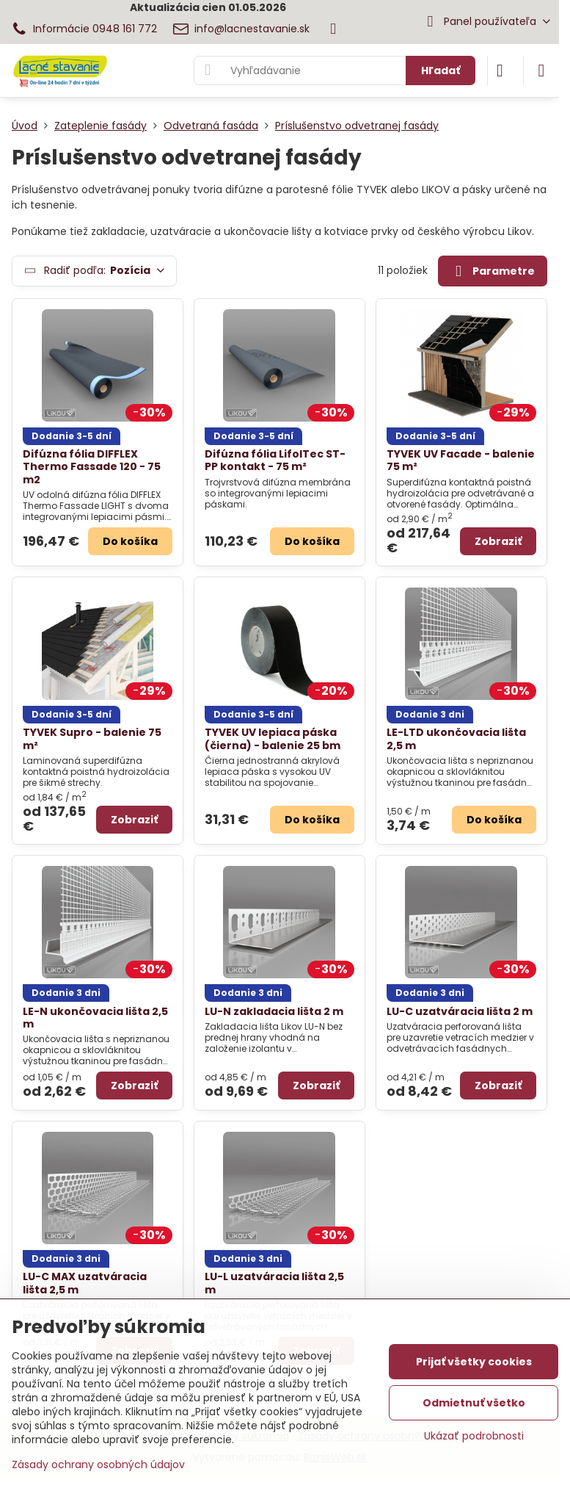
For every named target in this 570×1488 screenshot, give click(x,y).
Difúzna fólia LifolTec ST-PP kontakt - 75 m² (275, 460)
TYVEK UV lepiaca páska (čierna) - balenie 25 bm (272, 739)
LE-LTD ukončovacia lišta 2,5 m (456, 739)
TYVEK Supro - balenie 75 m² (92, 739)
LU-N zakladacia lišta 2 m (274, 1011)
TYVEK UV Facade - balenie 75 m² (461, 460)
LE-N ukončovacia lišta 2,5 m (95, 1018)
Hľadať (440, 70)
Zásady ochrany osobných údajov (98, 1464)
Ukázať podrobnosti (474, 1436)
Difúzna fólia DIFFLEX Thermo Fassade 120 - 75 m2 (92, 467)
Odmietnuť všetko (474, 1402)
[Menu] (541, 70)
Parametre (492, 272)
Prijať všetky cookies (474, 1361)
